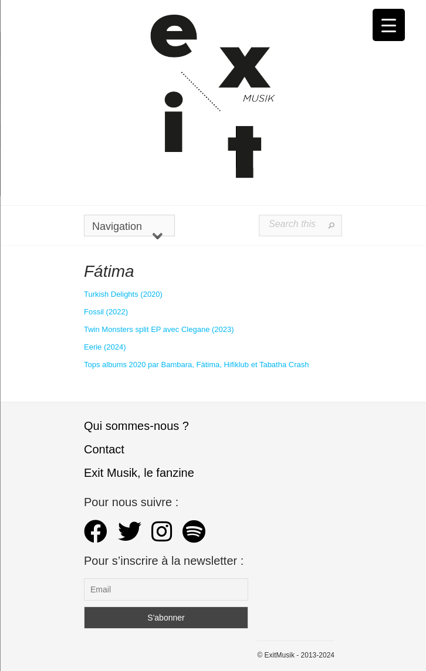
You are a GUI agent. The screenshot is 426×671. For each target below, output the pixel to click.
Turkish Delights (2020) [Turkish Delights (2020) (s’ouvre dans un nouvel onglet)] (123, 294)
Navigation (127, 228)
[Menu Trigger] (389, 25)
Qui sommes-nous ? (136, 425)
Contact (104, 449)
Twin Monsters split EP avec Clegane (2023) (159, 329)
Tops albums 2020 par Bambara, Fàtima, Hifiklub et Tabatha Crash (196, 364)
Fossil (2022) (106, 311)
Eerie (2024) (105, 347)
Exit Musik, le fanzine (139, 472)
